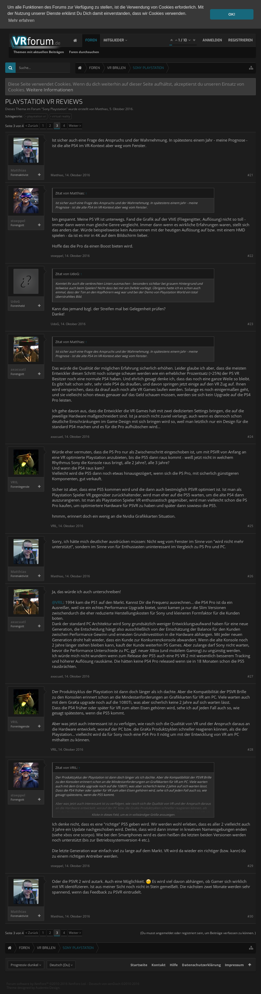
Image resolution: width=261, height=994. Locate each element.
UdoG (15, 301)
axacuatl (18, 369)
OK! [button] (231, 14)
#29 (250, 866)
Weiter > (75, 125)
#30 (250, 916)
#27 (250, 676)
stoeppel (18, 220)
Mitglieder (119, 39)
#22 (250, 255)
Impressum (234, 973)
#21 (250, 175)
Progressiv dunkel (24, 973)
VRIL (14, 482)
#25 (250, 526)
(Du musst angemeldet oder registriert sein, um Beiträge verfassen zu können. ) (198, 932)
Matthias (101, 108)
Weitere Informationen (49, 89)
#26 (250, 576)
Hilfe (174, 973)
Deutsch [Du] (60, 973)
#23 (250, 323)
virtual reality (60, 116)
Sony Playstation (54, 108)
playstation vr (36, 116)
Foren (96, 39)
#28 (250, 749)
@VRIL (57, 601)
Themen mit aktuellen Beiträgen (105, 51)
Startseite (138, 973)
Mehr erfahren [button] (21, 20)
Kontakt (159, 973)
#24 (250, 436)
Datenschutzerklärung (201, 973)
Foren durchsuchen (151, 51)
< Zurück (31, 125)
